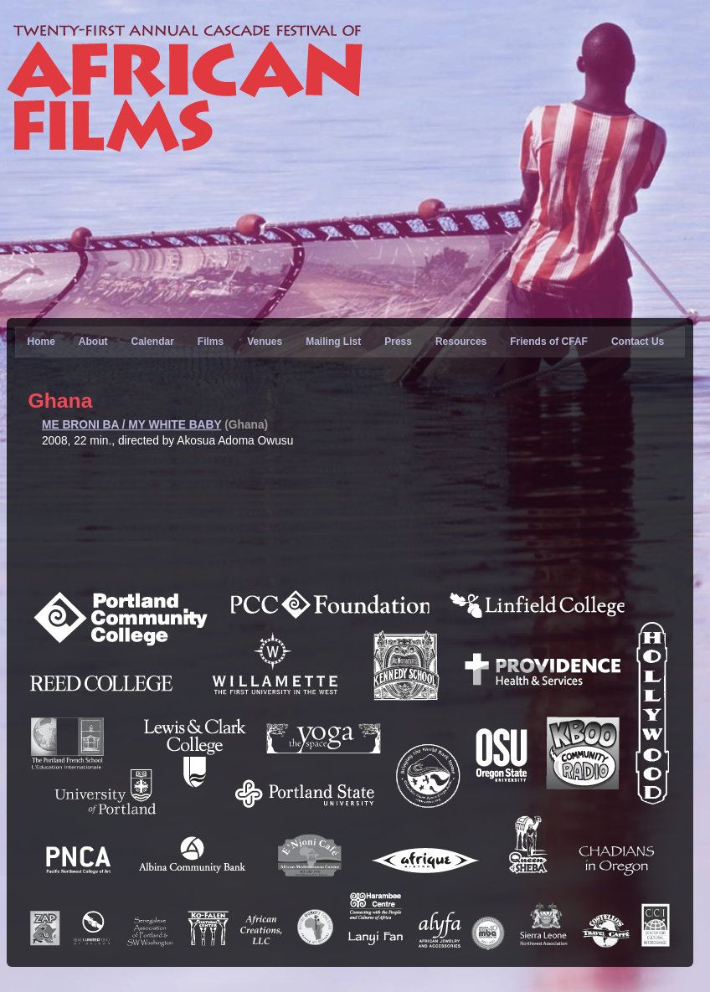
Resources (460, 341)
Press (398, 341)
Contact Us (637, 341)
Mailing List (333, 341)
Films (211, 341)
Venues (264, 341)
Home (40, 341)
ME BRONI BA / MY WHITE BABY (131, 425)
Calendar (152, 341)
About (93, 341)
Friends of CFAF (549, 341)
